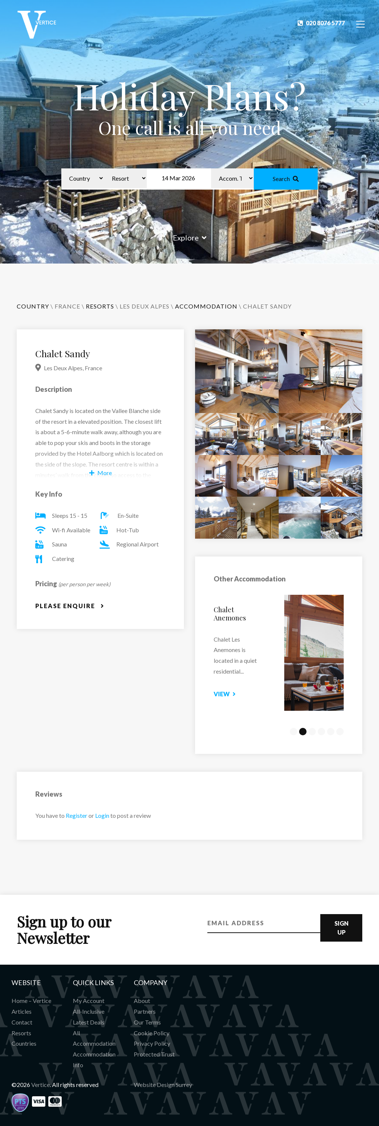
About (142, 1000)
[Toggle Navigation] (360, 23)
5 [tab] (330, 731)
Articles (22, 1011)
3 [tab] (312, 731)
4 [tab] (321, 731)
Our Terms (147, 1022)
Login (102, 815)
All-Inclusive (88, 1011)
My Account (88, 1000)
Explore (190, 237)
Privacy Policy (152, 1043)
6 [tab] (340, 731)
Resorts (21, 1032)
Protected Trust (154, 1054)
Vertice (40, 1084)
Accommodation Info (94, 1059)
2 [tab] (303, 731)
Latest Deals (88, 1022)
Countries (24, 1043)
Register (76, 815)
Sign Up (341, 928)
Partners (145, 1011)
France (67, 306)
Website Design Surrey (163, 1084)
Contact (22, 1022)
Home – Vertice (31, 1000)
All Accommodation (94, 1038)
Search (286, 178)
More (100, 472)
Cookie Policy (151, 1032)
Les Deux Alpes (144, 306)
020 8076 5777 (321, 22)
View (231, 693)
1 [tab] (293, 731)
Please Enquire (69, 605)
